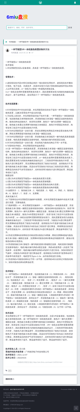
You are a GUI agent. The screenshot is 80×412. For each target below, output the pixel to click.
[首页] (6, 42)
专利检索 (12, 42)
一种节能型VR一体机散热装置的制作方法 (33, 42)
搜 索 (70, 27)
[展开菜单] (5, 3)
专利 (10, 370)
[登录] (75, 2)
